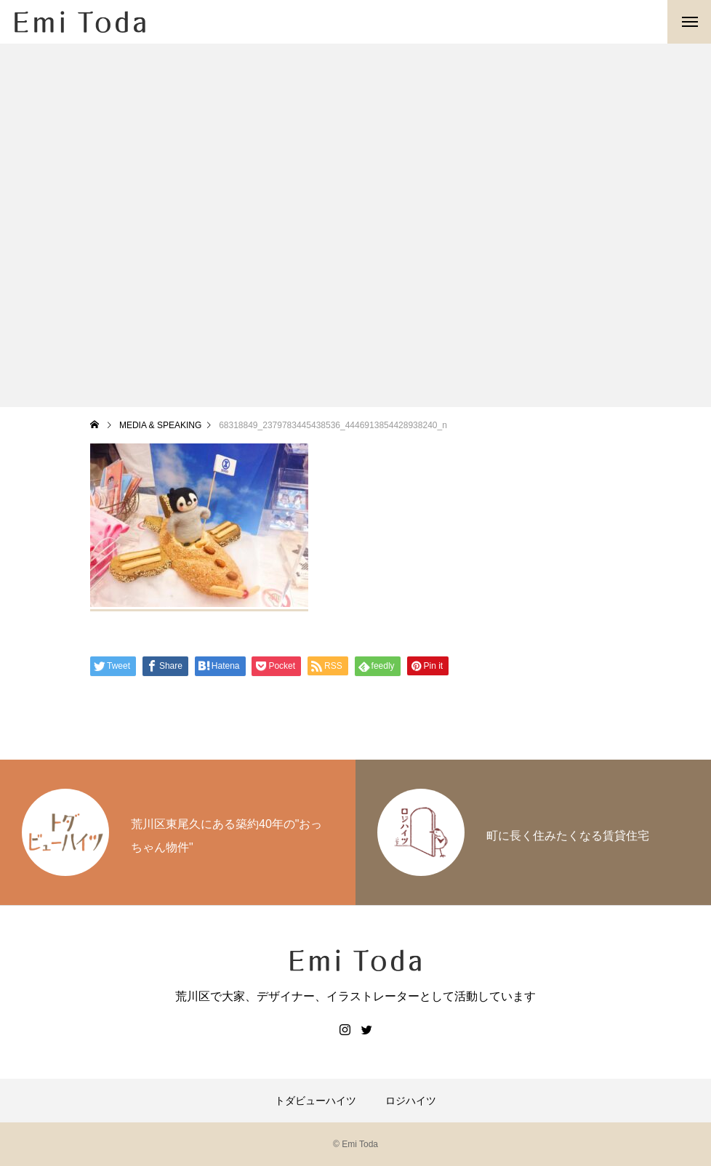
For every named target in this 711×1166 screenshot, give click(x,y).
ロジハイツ (410, 1100)
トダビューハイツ (315, 1100)
